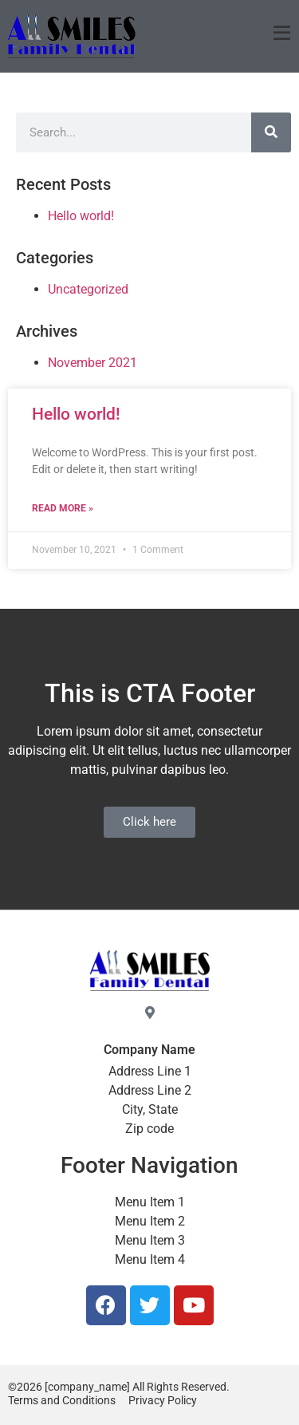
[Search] (271, 132)
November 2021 (92, 362)
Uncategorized (88, 289)
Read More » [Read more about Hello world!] (62, 508)
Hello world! (76, 414)
